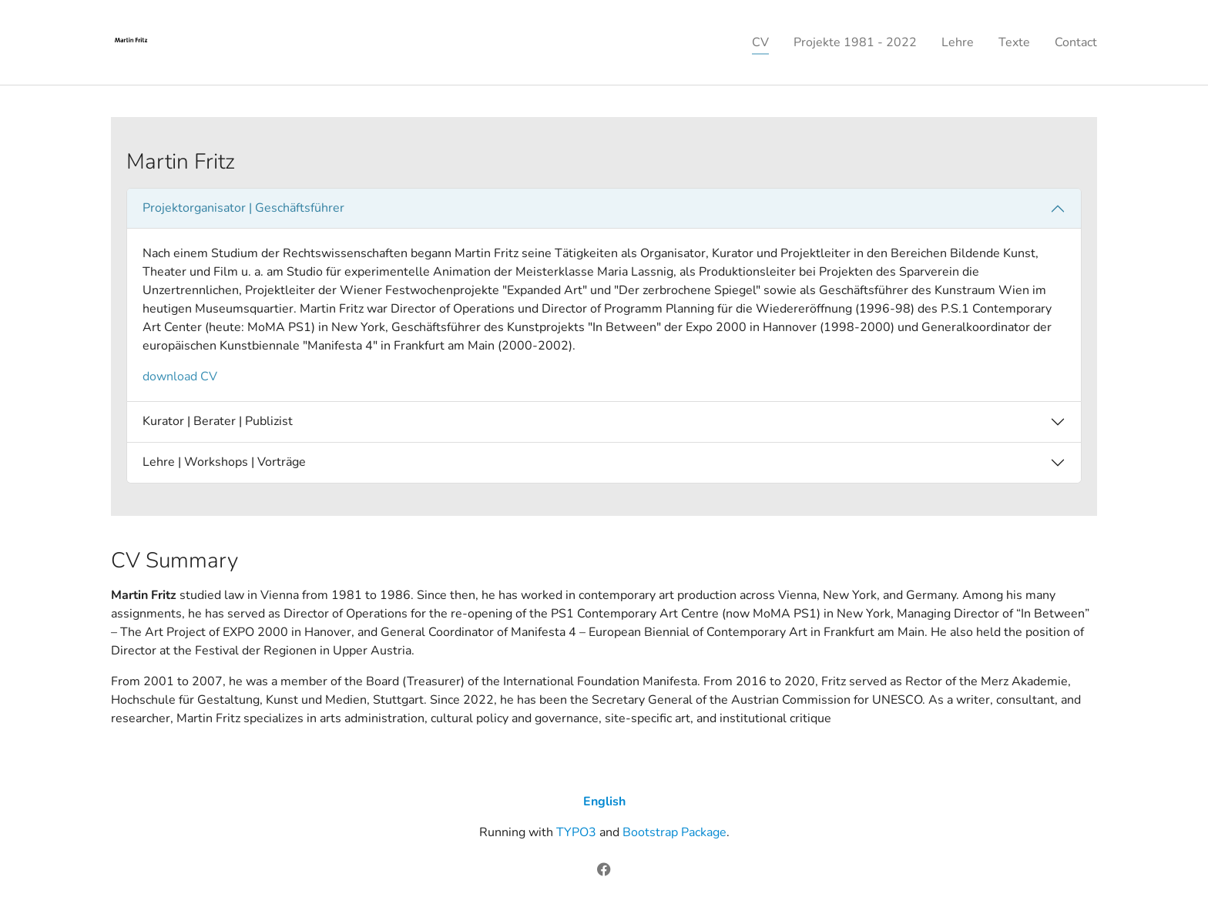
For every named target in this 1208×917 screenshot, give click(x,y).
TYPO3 (576, 832)
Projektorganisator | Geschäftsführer (243, 207)
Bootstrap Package (674, 832)
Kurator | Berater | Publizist (218, 421)
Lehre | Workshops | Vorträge (224, 461)
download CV (180, 376)
